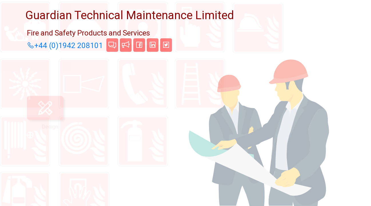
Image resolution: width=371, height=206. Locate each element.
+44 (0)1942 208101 (64, 45)
